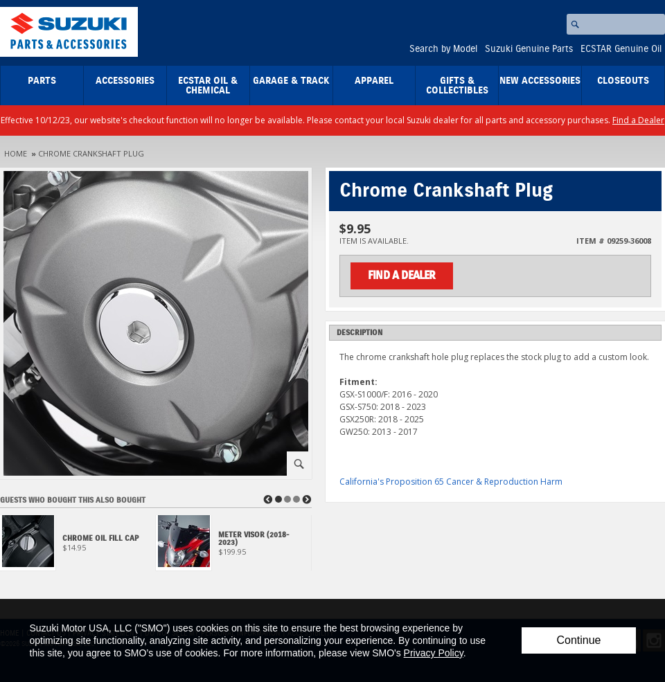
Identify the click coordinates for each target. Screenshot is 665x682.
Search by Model (443, 49)
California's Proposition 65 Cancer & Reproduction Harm (450, 481)
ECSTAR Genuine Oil (621, 49)
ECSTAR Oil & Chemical (208, 86)
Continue (578, 640)
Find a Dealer (638, 120)
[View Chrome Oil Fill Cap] (78, 547)
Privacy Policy (433, 652)
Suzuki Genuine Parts (529, 49)
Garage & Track (291, 81)
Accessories (125, 81)
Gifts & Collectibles (457, 86)
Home (15, 153)
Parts (42, 81)
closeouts (623, 81)
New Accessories (539, 81)
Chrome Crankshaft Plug (91, 153)
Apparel (374, 81)
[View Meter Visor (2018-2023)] (234, 547)
